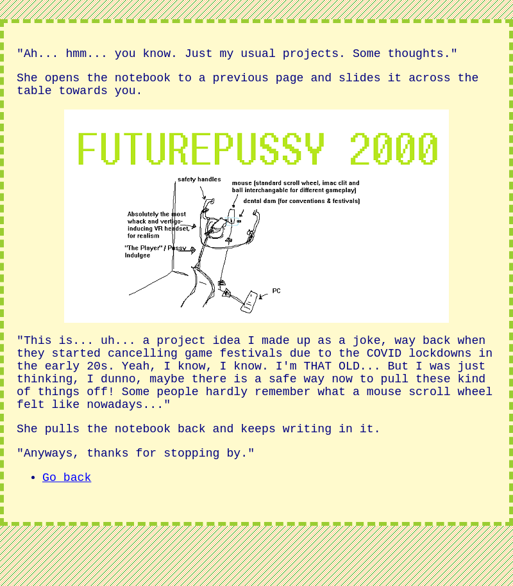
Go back (66, 511)
